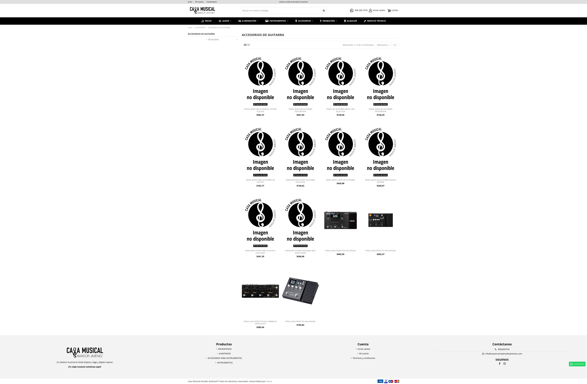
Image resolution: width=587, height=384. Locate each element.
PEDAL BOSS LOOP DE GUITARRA (340, 180)
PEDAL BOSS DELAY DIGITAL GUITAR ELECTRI (260, 110)
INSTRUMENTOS (225, 362)
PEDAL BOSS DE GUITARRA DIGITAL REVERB (380, 181)
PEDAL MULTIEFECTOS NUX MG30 (340, 250)
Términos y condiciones (364, 358)
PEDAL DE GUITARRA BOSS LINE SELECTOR (340, 110)
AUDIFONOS (225, 353)
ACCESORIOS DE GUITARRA (201, 33)
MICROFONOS (225, 349)
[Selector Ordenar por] (383, 45)
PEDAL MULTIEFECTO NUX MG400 (381, 250)
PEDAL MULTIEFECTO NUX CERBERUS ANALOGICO (260, 322)
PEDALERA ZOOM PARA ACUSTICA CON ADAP (260, 251)
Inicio (190, 2)
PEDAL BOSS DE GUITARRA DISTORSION (380, 110)
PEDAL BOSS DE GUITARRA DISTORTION (300, 110)
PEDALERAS (213, 39)
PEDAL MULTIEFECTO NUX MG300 (300, 321)
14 (395, 44)
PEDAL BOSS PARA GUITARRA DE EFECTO (260, 181)
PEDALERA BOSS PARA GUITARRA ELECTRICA (300, 181)
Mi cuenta (199, 2)
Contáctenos (211, 2)
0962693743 (504, 349)
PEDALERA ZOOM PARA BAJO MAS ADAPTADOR (300, 251)
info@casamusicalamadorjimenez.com (503, 353)
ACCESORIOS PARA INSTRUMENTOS (225, 358)
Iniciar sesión (364, 349)
